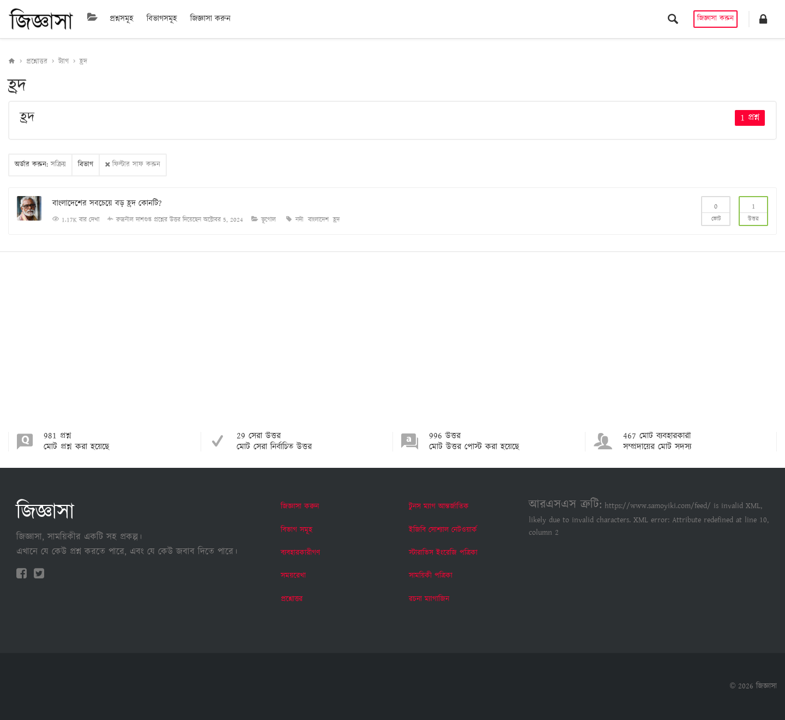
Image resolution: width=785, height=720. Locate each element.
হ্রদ (83, 62)
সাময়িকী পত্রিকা (430, 575)
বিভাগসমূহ (162, 19)
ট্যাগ (63, 62)
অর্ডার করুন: (40, 165)
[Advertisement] (392, 350)
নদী (299, 219)
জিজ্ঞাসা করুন (210, 19)
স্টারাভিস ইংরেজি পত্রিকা (443, 552)
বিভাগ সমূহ (296, 529)
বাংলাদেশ (318, 219)
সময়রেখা (293, 575)
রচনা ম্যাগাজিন (429, 599)
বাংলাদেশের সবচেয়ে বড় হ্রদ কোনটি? (107, 203)
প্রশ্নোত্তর (36, 62)
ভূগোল (268, 219)
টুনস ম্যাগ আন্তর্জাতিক (439, 506)
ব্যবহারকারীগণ (300, 552)
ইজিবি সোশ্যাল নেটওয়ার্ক (443, 529)
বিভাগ (85, 165)
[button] (763, 19)
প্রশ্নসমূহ (122, 19)
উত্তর (753, 210)
